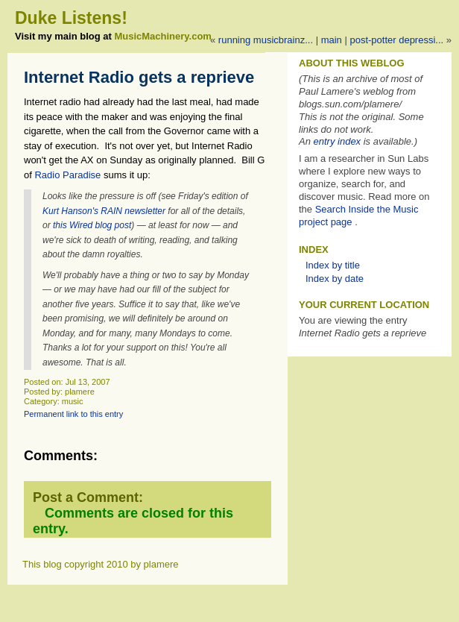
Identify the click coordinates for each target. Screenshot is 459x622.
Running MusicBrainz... (265, 39)
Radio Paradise (66, 174)
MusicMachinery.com (163, 36)
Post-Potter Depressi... (396, 39)
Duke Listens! (71, 18)
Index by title (333, 265)
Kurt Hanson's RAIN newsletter (103, 211)
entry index (337, 141)
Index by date (335, 278)
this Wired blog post (92, 225)
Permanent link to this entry (73, 413)
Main (331, 39)
